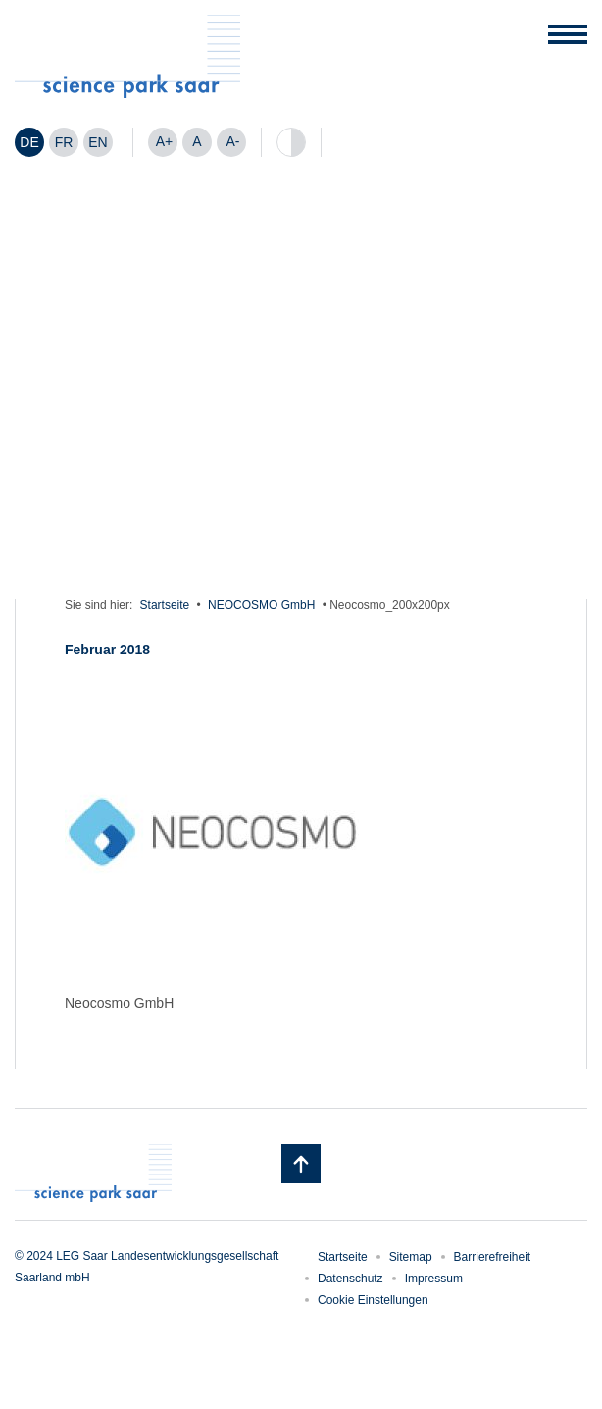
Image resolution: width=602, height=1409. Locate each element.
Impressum (434, 1278)
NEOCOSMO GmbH (261, 605)
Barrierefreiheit (492, 1257)
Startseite (165, 605)
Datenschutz (350, 1278)
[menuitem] (29, 142)
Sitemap (410, 1257)
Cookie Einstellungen (373, 1300)
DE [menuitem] (29, 142)
